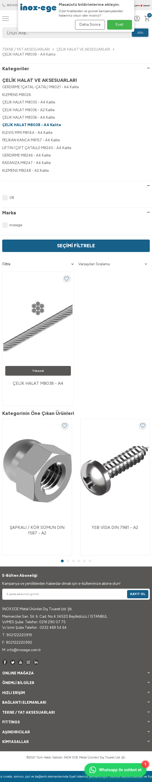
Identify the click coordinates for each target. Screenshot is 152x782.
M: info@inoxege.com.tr (21, 650)
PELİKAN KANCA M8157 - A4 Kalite (31, 140)
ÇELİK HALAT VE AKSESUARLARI (83, 49)
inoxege (12, 225)
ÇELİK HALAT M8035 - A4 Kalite (28, 102)
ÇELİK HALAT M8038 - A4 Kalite (31, 125)
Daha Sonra (90, 24)
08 (8, 198)
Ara (140, 33)
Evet (119, 24)
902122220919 (13, 5)
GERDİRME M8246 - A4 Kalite (26, 155)
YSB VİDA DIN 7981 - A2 (115, 527)
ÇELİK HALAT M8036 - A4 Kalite (28, 117)
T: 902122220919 (17, 635)
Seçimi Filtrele (76, 245)
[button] (62, 561)
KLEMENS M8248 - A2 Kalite (25, 170)
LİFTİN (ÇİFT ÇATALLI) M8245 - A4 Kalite (36, 148)
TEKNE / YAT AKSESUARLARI (26, 49)
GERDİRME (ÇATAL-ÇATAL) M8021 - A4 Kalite (40, 87)
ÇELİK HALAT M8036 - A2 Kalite (28, 110)
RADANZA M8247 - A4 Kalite (26, 163)
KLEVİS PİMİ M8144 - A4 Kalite (27, 133)
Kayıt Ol (137, 594)
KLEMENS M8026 (16, 95)
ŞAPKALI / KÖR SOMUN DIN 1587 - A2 (37, 530)
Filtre (38, 264)
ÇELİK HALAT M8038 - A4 (38, 383)
